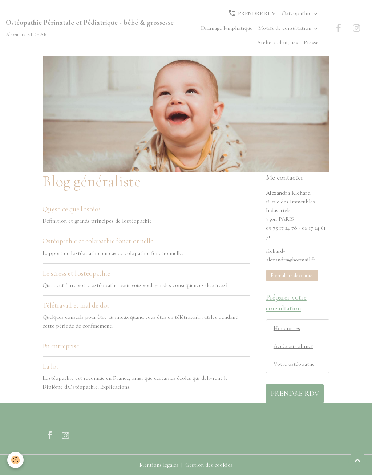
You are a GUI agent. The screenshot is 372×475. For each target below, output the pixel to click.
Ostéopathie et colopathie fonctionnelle (98, 241)
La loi (50, 366)
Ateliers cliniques (277, 42)
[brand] (90, 27)
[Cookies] (15, 460)
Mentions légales (159, 464)
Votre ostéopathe (294, 364)
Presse (311, 42)
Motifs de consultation (285, 28)
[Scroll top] (357, 460)
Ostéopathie (297, 13)
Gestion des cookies (208, 464)
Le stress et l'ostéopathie (76, 273)
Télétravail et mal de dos (76, 305)
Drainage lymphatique (226, 28)
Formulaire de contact (292, 275)
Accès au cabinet (293, 346)
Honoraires (287, 328)
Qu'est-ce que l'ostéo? (72, 209)
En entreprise (61, 346)
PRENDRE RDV (252, 13)
